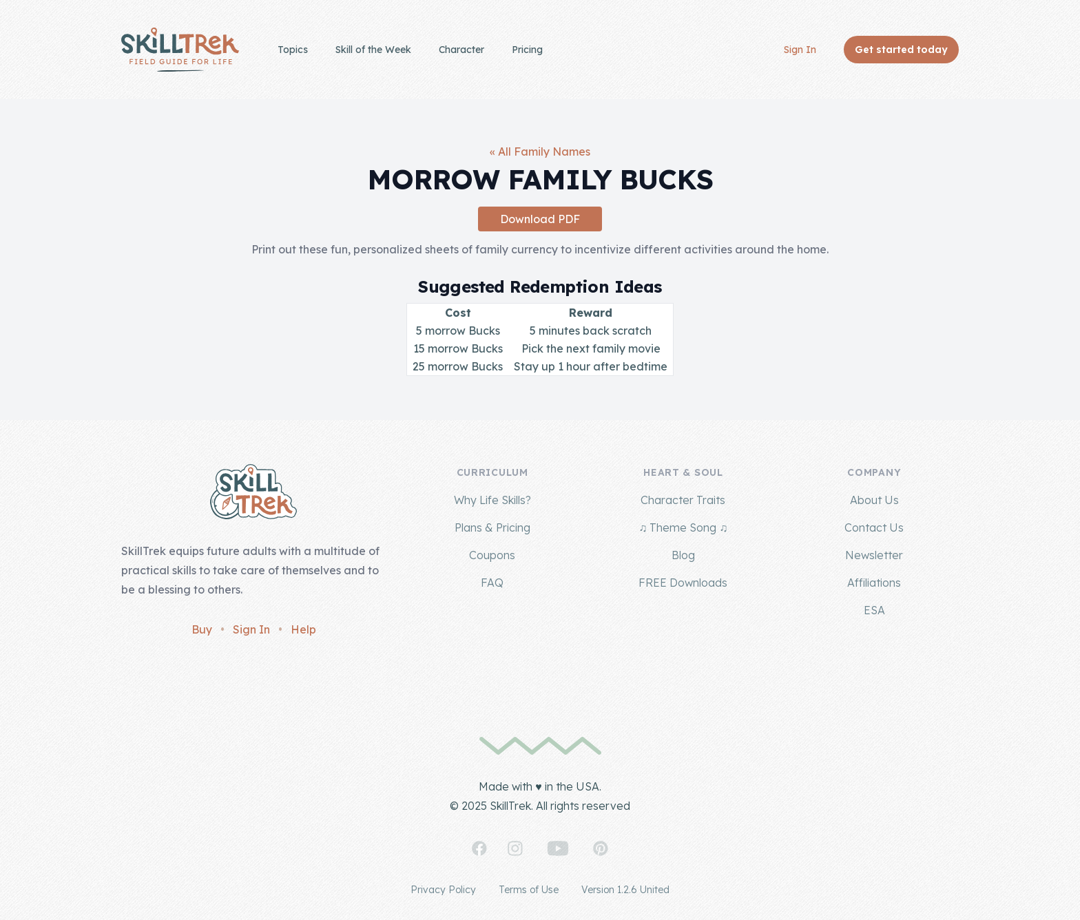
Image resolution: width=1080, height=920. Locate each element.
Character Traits (683, 500)
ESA (874, 610)
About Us (874, 500)
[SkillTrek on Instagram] (515, 848)
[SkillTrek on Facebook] (479, 848)
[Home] (180, 50)
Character (461, 49)
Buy (201, 629)
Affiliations (874, 582)
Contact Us (874, 527)
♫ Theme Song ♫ (682, 527)
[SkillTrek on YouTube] (557, 848)
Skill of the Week (373, 49)
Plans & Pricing (492, 527)
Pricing (527, 49)
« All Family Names (540, 151)
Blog (683, 555)
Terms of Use (529, 890)
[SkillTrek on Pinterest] (600, 848)
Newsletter (874, 555)
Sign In (800, 49)
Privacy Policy (443, 890)
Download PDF (540, 219)
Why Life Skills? (492, 500)
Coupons (492, 555)
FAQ (492, 582)
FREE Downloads (682, 582)
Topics (293, 49)
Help (303, 629)
